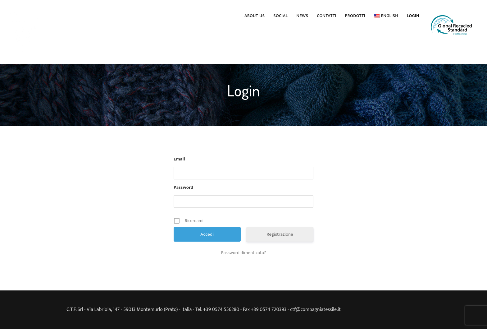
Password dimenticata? (243, 252)
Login (413, 15)
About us (254, 15)
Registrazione (279, 234)
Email (179, 159)
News (302, 15)
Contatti (326, 15)
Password (183, 187)
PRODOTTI (355, 15)
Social (280, 15)
